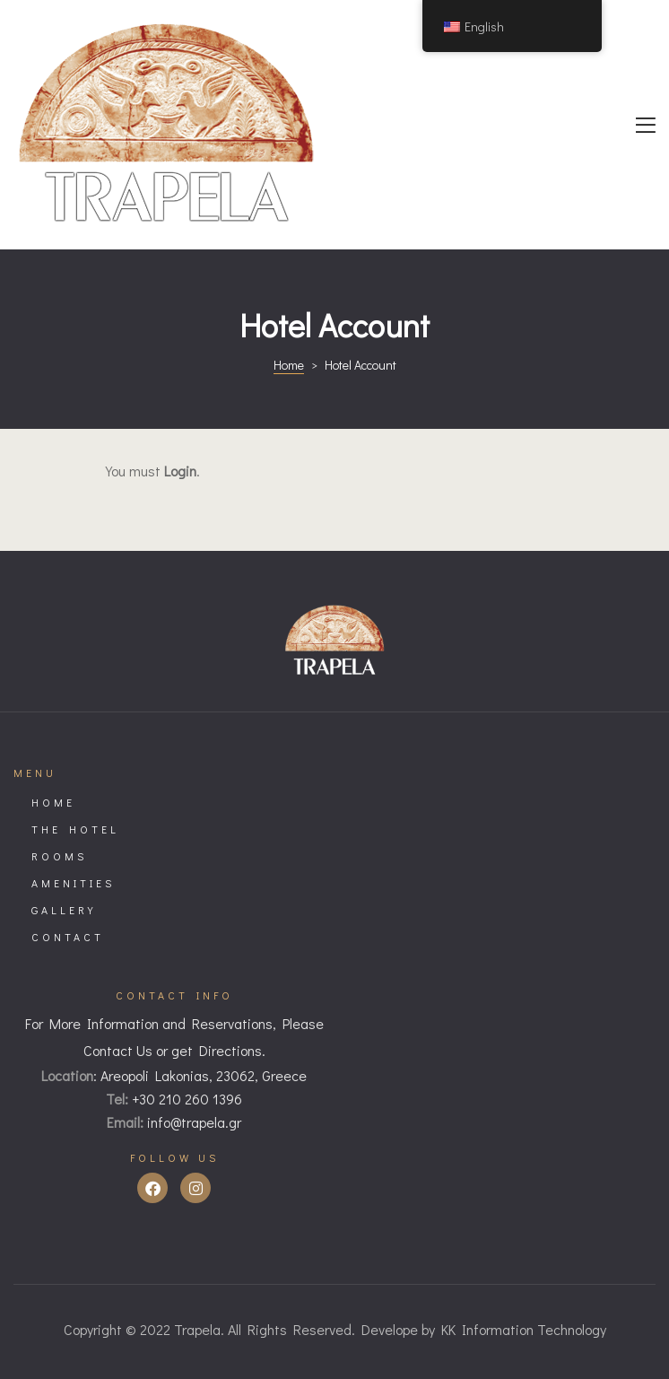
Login (180, 470)
